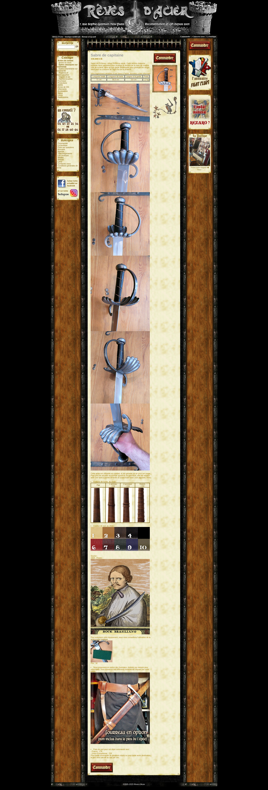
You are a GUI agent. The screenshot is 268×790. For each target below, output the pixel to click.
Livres (60, 95)
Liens (60, 162)
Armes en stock (65, 63)
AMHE (60, 85)
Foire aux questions (66, 147)
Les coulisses (63, 156)
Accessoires (63, 91)
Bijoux (60, 93)
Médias (61, 158)
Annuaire (61, 149)
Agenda (61, 151)
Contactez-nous (199, 37)
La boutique (211, 37)
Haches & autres (66, 79)
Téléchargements (65, 154)
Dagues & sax (64, 77)
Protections (62, 83)
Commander (185, 37)
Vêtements (62, 89)
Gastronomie (63, 97)
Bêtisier (61, 160)
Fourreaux (62, 81)
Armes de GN (63, 87)
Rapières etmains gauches (63, 74)
